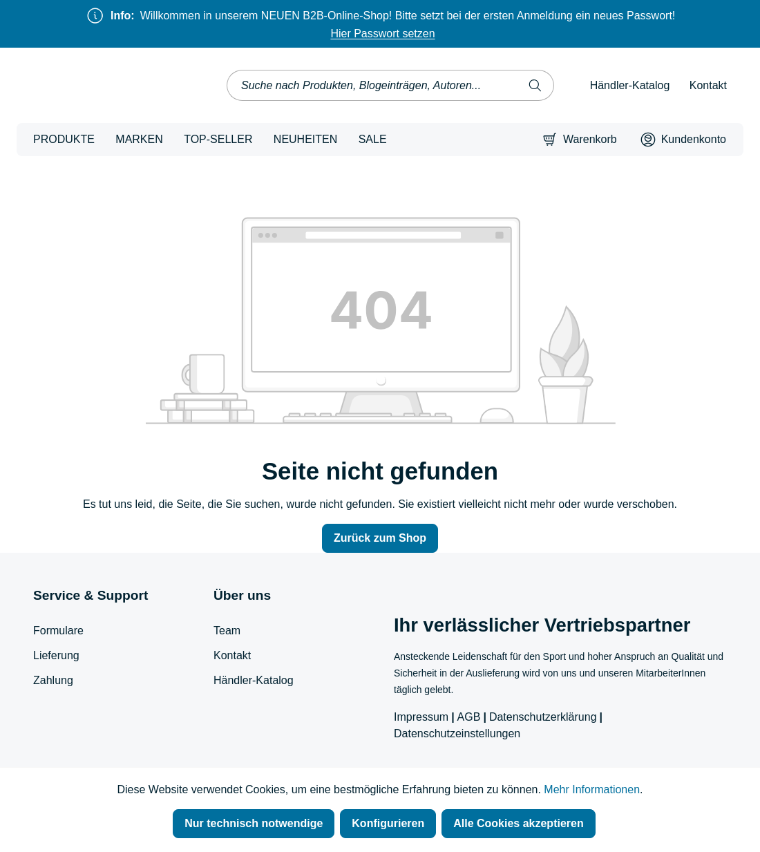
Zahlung (53, 680)
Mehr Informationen (592, 789)
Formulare (58, 630)
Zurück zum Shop (380, 538)
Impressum (421, 717)
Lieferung (56, 655)
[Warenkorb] (579, 139)
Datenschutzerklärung (543, 717)
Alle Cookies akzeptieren (518, 823)
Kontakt (708, 85)
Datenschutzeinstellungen (457, 733)
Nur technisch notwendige (253, 823)
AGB (469, 717)
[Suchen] (535, 85)
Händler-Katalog (630, 85)
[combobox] (372, 85)
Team (226, 630)
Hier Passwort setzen (382, 33)
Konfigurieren (388, 823)
